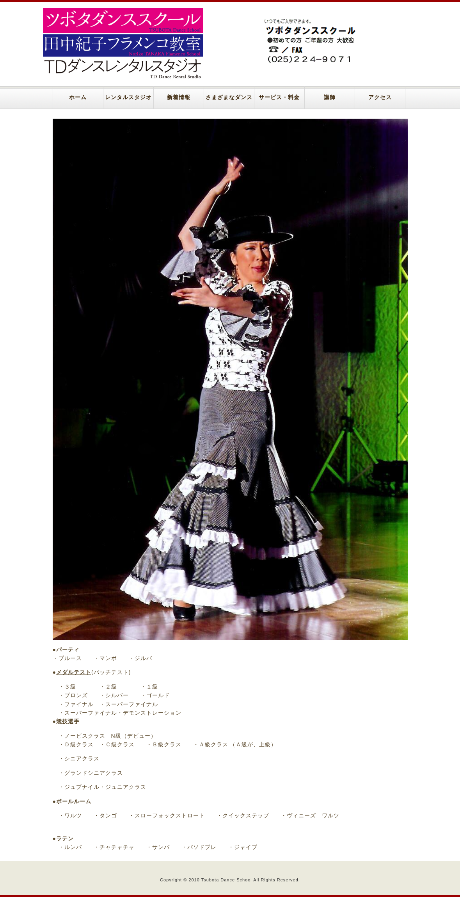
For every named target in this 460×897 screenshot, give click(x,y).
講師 (330, 97)
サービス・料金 (279, 97)
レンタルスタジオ (128, 97)
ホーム (78, 97)
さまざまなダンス (229, 97)
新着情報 (178, 97)
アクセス (380, 97)
